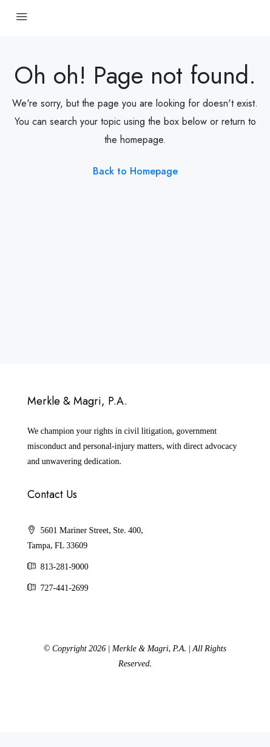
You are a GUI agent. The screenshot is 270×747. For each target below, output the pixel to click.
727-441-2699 (65, 588)
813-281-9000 (65, 566)
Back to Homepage (135, 171)
